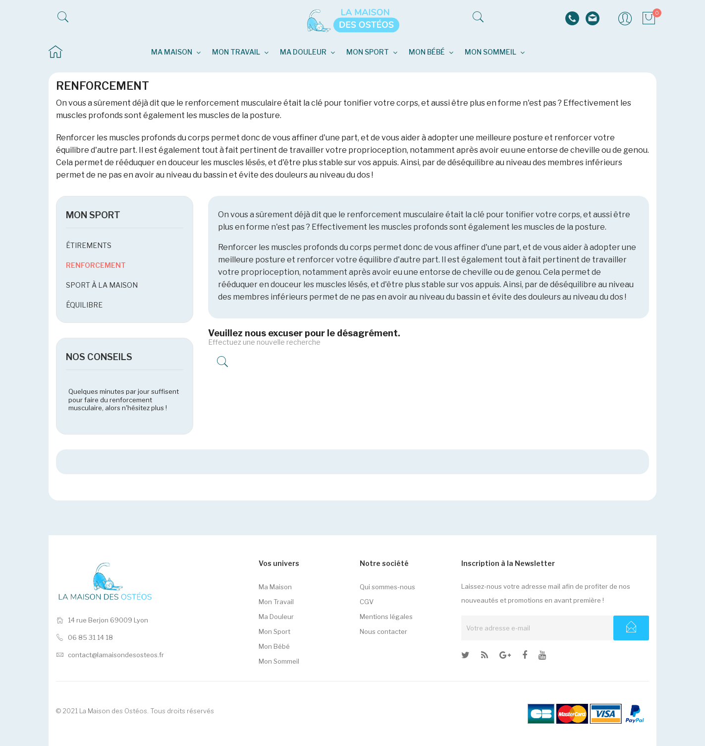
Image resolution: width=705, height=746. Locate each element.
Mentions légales (386, 617)
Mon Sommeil (279, 661)
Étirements (88, 245)
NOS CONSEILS (99, 357)
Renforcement (96, 265)
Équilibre (84, 305)
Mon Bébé (274, 646)
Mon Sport (274, 631)
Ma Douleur (276, 617)
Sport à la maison (102, 285)
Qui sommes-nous (387, 587)
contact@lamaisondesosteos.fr (110, 655)
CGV (367, 602)
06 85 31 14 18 (84, 637)
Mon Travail (276, 602)
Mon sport (93, 215)
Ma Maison (275, 587)
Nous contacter (383, 631)
